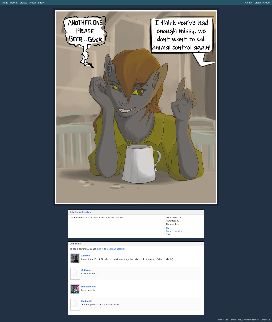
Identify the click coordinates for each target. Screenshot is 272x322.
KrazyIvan (87, 212)
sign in (100, 249)
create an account (115, 249)
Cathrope (86, 270)
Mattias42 (86, 301)
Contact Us (265, 320)
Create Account (262, 2)
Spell (168, 234)
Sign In (248, 2)
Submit (41, 2)
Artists (32, 2)
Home (5, 2)
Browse (23, 2)
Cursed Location (174, 231)
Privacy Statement (251, 320)
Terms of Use (222, 320)
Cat (167, 228)
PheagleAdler (88, 286)
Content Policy (236, 320)
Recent (13, 2)
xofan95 (85, 255)
